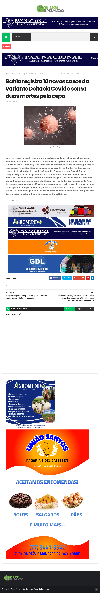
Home (8, 73)
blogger (69, 309)
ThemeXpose (16, 589)
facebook (89, 309)
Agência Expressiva (42, 589)
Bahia (14, 73)
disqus (79, 309)
